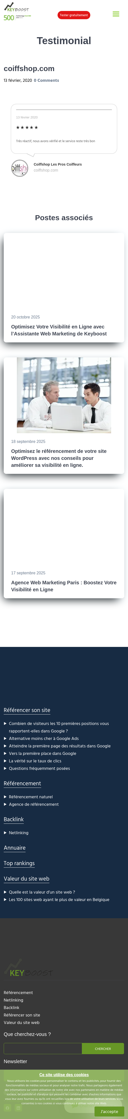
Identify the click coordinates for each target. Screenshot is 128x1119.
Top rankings (19, 863)
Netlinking (19, 832)
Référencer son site (27, 710)
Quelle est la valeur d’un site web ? (42, 892)
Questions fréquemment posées (39, 768)
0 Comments (46, 80)
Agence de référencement (34, 804)
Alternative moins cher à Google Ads (44, 738)
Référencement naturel (31, 796)
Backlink (14, 819)
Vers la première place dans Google (42, 753)
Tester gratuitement (74, 14)
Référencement (22, 783)
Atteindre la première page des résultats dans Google (60, 745)
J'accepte (109, 1111)
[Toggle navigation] (116, 13)
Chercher (103, 1048)
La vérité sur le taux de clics (35, 760)
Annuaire (15, 847)
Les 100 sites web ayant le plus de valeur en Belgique (59, 899)
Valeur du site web (26, 878)
